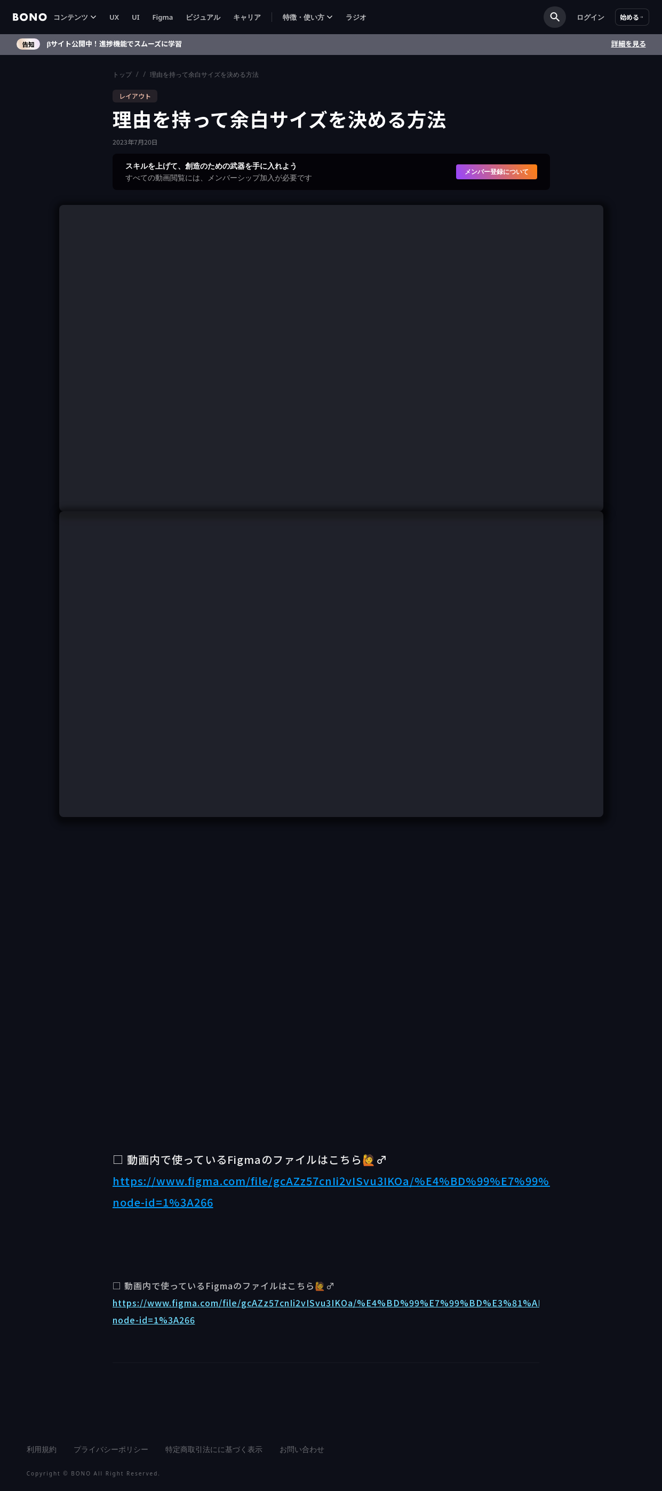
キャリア (247, 17)
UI (136, 17)
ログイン (590, 17)
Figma (163, 17)
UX (114, 17)
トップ (122, 74)
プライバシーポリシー (111, 1449)
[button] (75, 17)
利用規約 (42, 1449)
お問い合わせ (302, 1449)
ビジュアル (203, 17)
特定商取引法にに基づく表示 (213, 1449)
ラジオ (356, 17)
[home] (30, 17)
